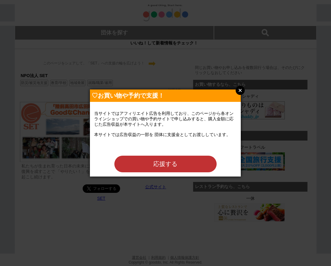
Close (240, 90)
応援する (165, 164)
